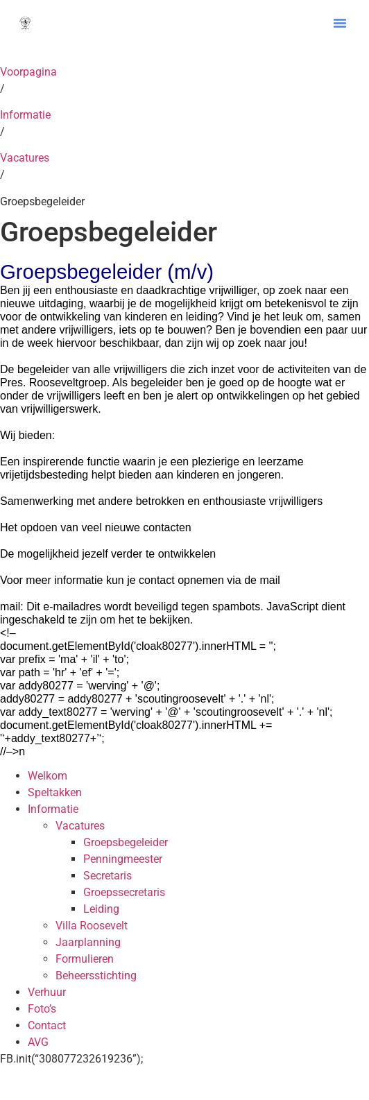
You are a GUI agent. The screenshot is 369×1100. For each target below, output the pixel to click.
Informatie (25, 114)
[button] (339, 22)
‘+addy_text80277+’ (50, 738)
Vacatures (24, 157)
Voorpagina (28, 71)
